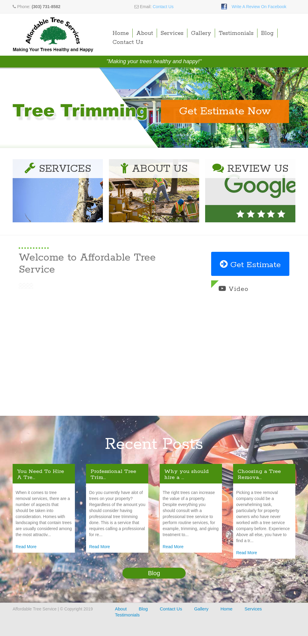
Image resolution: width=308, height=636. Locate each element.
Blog (267, 33)
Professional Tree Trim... (113, 474)
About (144, 33)
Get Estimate (250, 264)
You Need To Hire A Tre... (40, 474)
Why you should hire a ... (186, 474)
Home (120, 33)
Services (172, 33)
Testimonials (236, 33)
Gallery (201, 33)
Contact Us (163, 6)
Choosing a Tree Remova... (259, 474)
